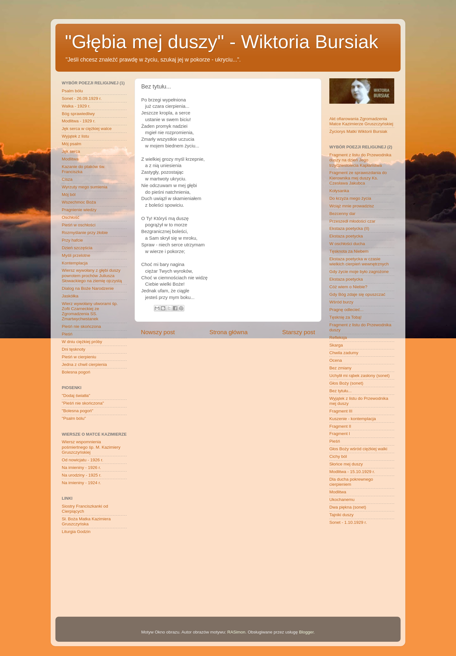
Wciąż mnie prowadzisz (351, 206)
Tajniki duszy (341, 514)
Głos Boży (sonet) (346, 383)
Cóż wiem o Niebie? (348, 286)
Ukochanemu (342, 499)
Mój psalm (71, 143)
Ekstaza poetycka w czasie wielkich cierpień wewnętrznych (359, 261)
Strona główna (228, 332)
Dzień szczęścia (77, 247)
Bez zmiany (340, 368)
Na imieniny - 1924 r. (81, 482)
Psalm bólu (72, 90)
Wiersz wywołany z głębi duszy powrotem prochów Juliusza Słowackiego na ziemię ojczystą (92, 275)
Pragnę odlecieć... (346, 309)
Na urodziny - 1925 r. (81, 475)
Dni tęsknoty (73, 349)
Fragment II (340, 426)
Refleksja (338, 337)
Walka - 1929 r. (76, 106)
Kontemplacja (75, 263)
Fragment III (340, 411)
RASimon (236, 632)
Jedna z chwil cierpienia (84, 364)
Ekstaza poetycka (346, 236)
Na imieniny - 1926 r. (81, 467)
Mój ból (69, 194)
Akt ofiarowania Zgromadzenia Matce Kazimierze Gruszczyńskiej (361, 121)
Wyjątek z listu (75, 136)
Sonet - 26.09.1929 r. (82, 98)
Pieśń (67, 334)
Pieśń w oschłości (79, 225)
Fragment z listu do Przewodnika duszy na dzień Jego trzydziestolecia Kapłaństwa (360, 160)
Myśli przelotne (76, 255)
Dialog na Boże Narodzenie (88, 288)
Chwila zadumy (343, 352)
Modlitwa (70, 159)
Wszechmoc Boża (79, 202)
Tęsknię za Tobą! (345, 317)
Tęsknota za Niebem (349, 251)
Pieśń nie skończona (81, 326)
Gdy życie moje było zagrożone (359, 271)
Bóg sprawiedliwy (78, 113)
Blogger (306, 632)
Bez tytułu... (340, 390)
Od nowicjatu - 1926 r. (82, 460)
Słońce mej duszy (346, 464)
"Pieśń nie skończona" (83, 403)
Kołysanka (339, 190)
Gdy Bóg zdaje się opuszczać (357, 294)
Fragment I (339, 433)
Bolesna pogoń (76, 372)
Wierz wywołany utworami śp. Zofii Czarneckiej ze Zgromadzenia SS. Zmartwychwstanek (90, 311)
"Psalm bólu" (74, 418)
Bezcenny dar (342, 213)
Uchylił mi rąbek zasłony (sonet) (359, 375)
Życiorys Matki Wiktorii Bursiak (358, 131)
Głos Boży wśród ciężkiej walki (358, 448)
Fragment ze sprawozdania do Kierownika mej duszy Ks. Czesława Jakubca (358, 177)
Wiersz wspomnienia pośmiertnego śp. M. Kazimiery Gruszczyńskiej (91, 446)
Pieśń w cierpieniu (79, 356)
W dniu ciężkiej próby (82, 341)
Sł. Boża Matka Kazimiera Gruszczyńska (86, 521)
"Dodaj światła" (76, 395)
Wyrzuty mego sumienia (84, 187)
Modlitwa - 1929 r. (79, 121)
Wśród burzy (341, 302)
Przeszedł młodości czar (352, 221)
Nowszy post (158, 332)
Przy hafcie (72, 240)
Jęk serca (71, 151)
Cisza (67, 179)
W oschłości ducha (347, 243)
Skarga (336, 345)
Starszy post (298, 332)
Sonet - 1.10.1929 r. (348, 522)
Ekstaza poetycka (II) (349, 228)
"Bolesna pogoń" (77, 410)
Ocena (335, 360)
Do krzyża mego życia (350, 198)
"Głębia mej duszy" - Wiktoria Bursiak (221, 41)
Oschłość (70, 217)
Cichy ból (338, 456)
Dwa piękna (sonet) (347, 507)
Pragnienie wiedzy (79, 209)
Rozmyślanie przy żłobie (85, 232)
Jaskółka (70, 296)
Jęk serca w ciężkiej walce (87, 128)
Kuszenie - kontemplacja (352, 418)
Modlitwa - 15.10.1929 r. (352, 471)
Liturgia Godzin (76, 531)
